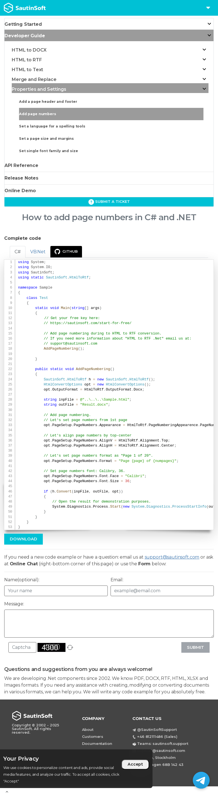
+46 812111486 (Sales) (157, 736)
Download (23, 539)
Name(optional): (21, 579)
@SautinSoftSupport (157, 729)
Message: (14, 604)
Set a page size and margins (46, 138)
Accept (135, 764)
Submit (195, 647)
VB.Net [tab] (38, 251)
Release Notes (21, 178)
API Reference (21, 165)
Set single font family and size (48, 151)
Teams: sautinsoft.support (162, 743)
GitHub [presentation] (66, 251)
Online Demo (20, 190)
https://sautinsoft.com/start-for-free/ (91, 323)
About (87, 729)
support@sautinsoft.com (73, 343)
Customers (93, 736)
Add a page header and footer (48, 101)
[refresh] (70, 647)
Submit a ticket (109, 202)
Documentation (97, 743)
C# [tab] (18, 251)
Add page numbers (37, 114)
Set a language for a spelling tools (52, 126)
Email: (117, 579)
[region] (76, 768)
